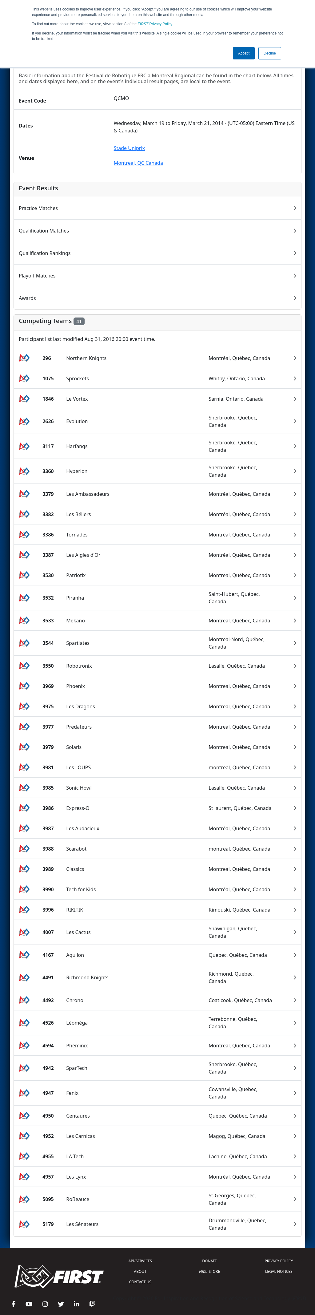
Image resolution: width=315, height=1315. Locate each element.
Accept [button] (243, 53)
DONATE (209, 1261)
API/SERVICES (140, 1261)
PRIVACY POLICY (279, 1261)
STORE (209, 1271)
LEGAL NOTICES (279, 1271)
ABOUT (140, 1271)
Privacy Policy (155, 24)
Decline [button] (270, 53)
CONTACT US (140, 1282)
